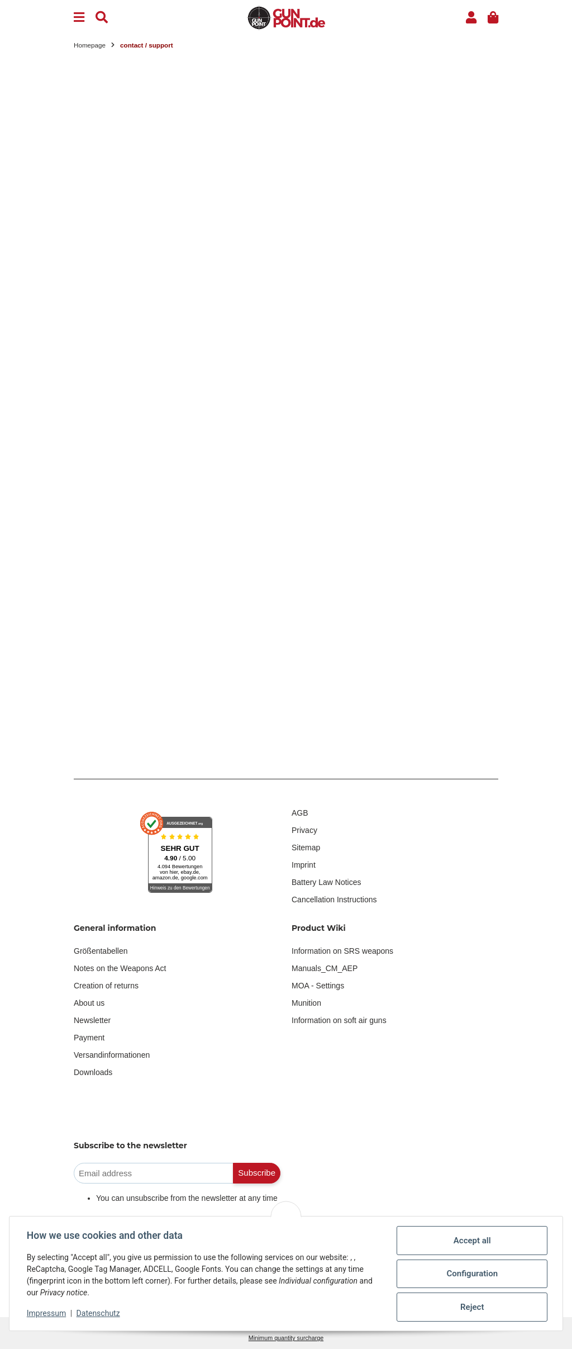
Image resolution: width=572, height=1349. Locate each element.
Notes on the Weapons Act (120, 968)
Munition (306, 1002)
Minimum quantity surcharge (286, 1337)
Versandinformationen (112, 1054)
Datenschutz (99, 1313)
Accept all (471, 1241)
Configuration (471, 1273)
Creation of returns (106, 985)
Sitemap (306, 847)
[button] (471, 17)
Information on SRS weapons (342, 950)
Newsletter (92, 1020)
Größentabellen (101, 950)
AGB (300, 812)
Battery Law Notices (326, 882)
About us (89, 1002)
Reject (471, 1307)
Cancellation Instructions (334, 899)
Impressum (46, 1313)
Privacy (304, 830)
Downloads (93, 1072)
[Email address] (153, 1173)
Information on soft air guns (339, 1020)
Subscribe (256, 1172)
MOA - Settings (318, 985)
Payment (89, 1037)
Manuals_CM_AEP (325, 968)
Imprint (304, 864)
